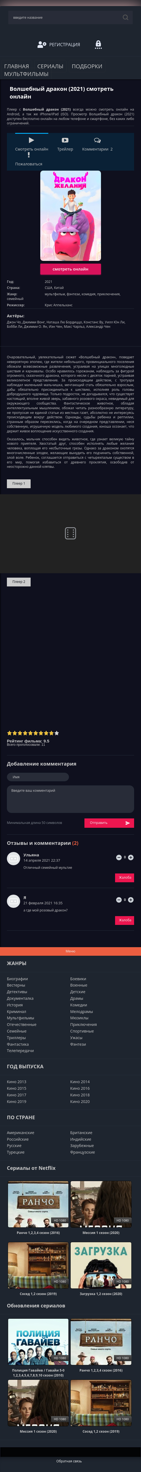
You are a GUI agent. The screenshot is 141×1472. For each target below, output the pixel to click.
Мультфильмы (26, 74)
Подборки (87, 66)
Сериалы (50, 66)
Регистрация (59, 44)
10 (56, 733)
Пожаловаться (28, 159)
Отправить (110, 823)
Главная (16, 66)
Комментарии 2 (97, 144)
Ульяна (31, 854)
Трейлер (65, 144)
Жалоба (125, 877)
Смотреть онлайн (31, 144)
